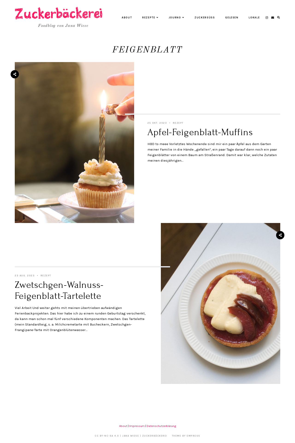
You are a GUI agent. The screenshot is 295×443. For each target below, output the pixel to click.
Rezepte (150, 17)
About (127, 17)
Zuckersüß (205, 17)
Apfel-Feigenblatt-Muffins (200, 132)
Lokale (254, 17)
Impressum (137, 426)
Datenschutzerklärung (161, 426)
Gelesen (232, 17)
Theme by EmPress (186, 435)
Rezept (178, 123)
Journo (176, 17)
